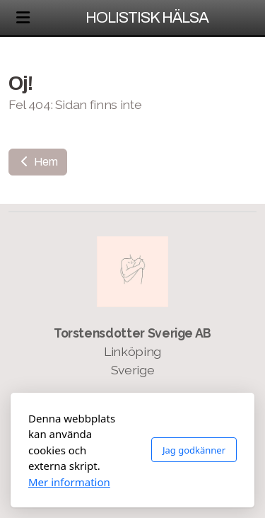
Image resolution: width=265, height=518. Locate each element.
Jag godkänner (194, 450)
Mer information (69, 482)
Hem (38, 162)
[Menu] (22, 17)
